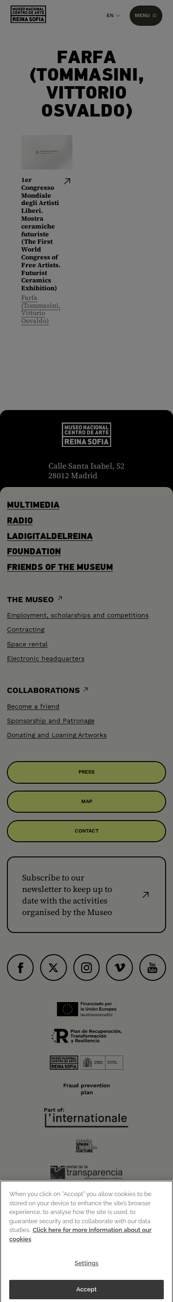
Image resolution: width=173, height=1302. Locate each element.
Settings (87, 1267)
